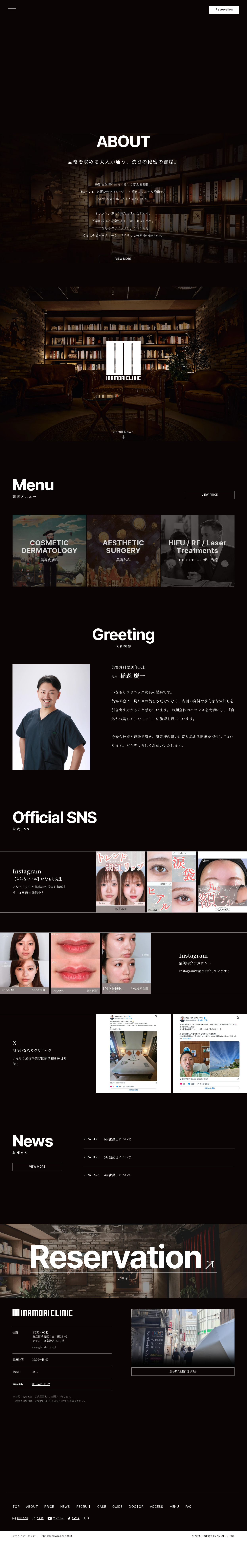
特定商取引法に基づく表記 (57, 1535)
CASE (101, 1507)
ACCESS (156, 1507)
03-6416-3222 (41, 1384)
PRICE (49, 1507)
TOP (16, 1507)
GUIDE (117, 1507)
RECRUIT (84, 1507)
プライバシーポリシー (25, 1535)
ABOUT (32, 1507)
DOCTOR (136, 1507)
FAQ (189, 1507)
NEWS (65, 1507)
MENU (174, 1507)
